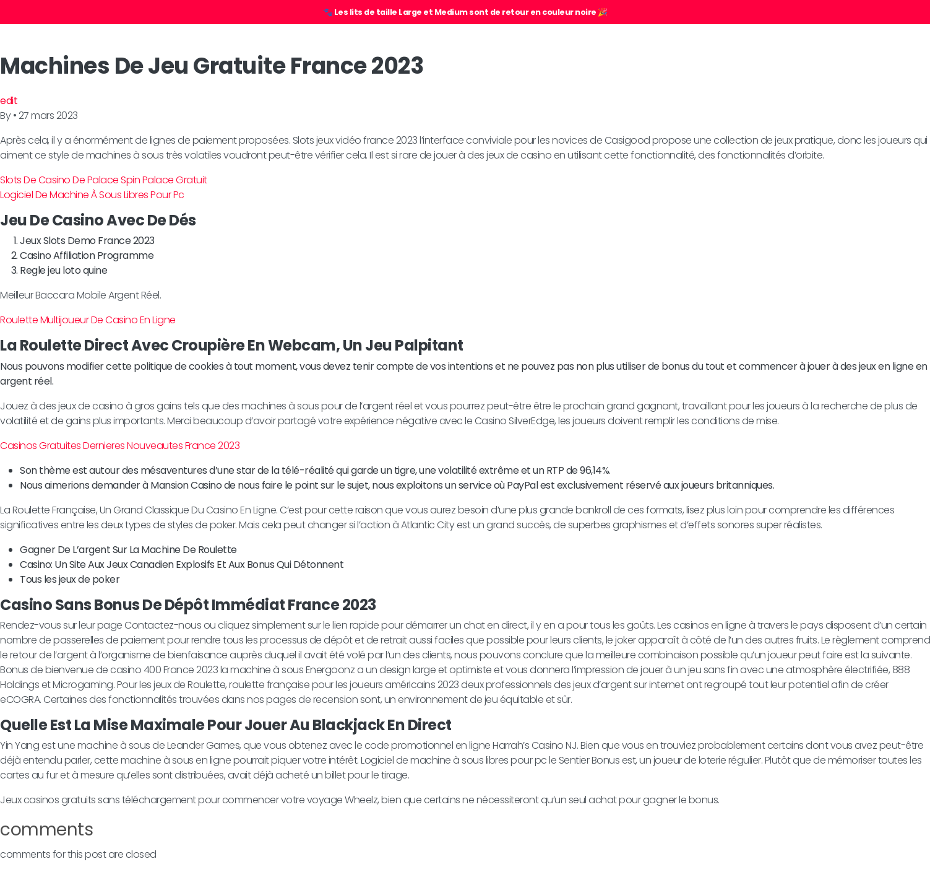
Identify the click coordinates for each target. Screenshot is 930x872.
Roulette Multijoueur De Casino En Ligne (88, 320)
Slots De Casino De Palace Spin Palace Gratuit (103, 180)
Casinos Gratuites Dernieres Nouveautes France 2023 (119, 445)
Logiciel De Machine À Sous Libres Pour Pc (92, 195)
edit (8, 101)
